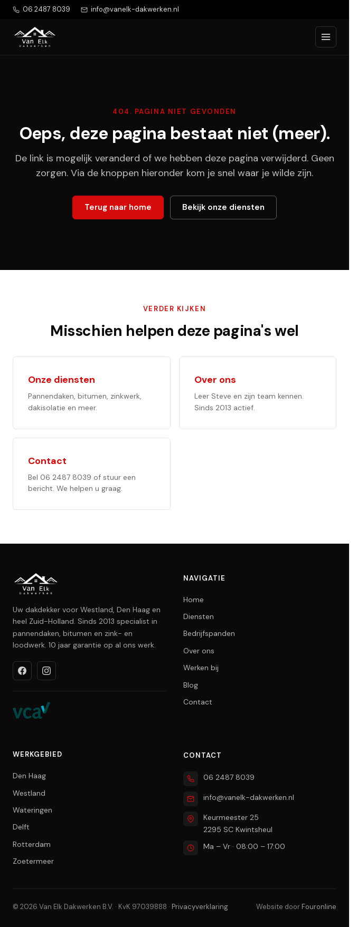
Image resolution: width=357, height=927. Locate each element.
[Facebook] (22, 670)
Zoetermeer (33, 861)
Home (193, 599)
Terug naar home (118, 207)
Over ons (198, 650)
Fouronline (319, 906)
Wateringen (32, 810)
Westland (29, 793)
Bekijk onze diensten (223, 207)
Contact (197, 702)
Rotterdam (32, 844)
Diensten (198, 616)
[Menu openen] (325, 36)
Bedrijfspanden (209, 633)
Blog (190, 685)
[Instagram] (46, 670)
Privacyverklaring (200, 906)
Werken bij (201, 667)
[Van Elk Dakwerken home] (35, 37)
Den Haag (29, 775)
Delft (21, 827)
